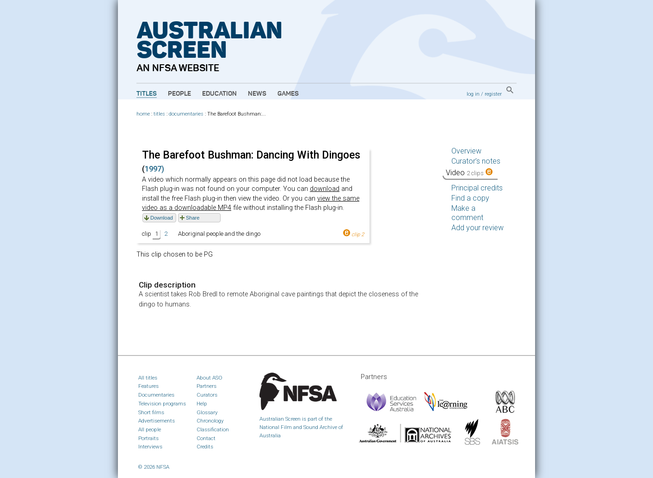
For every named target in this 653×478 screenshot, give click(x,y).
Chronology (210, 420)
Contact (206, 438)
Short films (151, 412)
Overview (466, 151)
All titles (147, 377)
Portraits (148, 438)
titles (159, 114)
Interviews (150, 446)
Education (219, 94)
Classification (213, 429)
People (179, 94)
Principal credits (477, 188)
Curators (207, 395)
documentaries (186, 114)
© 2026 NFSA (153, 467)
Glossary (207, 412)
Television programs (162, 403)
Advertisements (156, 420)
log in (473, 94)
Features (148, 386)
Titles (146, 94)
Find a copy (470, 198)
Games (288, 94)
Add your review (477, 227)
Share (192, 218)
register (493, 94)
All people (149, 429)
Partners (206, 386)
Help (202, 403)
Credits (205, 446)
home (143, 114)
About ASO (209, 377)
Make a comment (467, 213)
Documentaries (156, 395)
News (257, 94)
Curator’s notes (475, 161)
